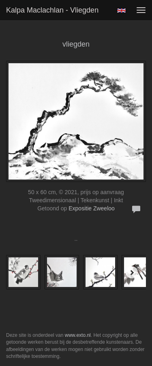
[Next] (132, 272)
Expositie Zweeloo (92, 208)
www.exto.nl (78, 335)
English (121, 10)
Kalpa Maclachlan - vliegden (52, 10)
